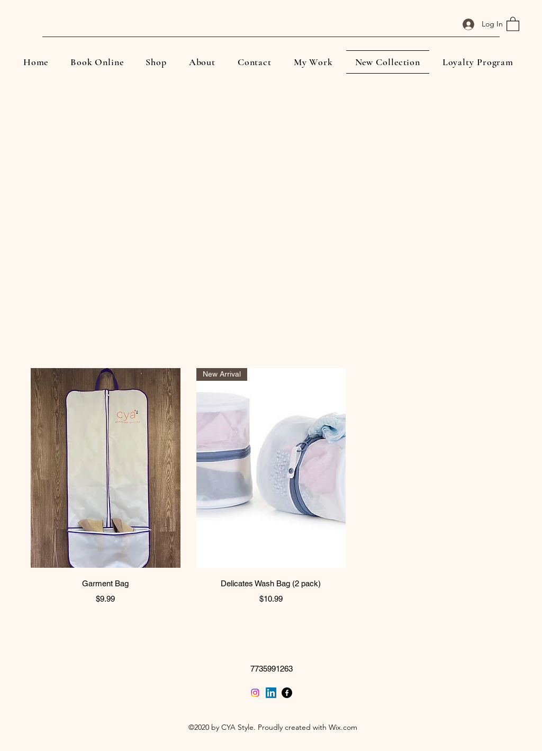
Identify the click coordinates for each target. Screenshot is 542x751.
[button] (513, 23)
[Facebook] (287, 692)
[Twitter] (255, 692)
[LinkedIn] (271, 692)
